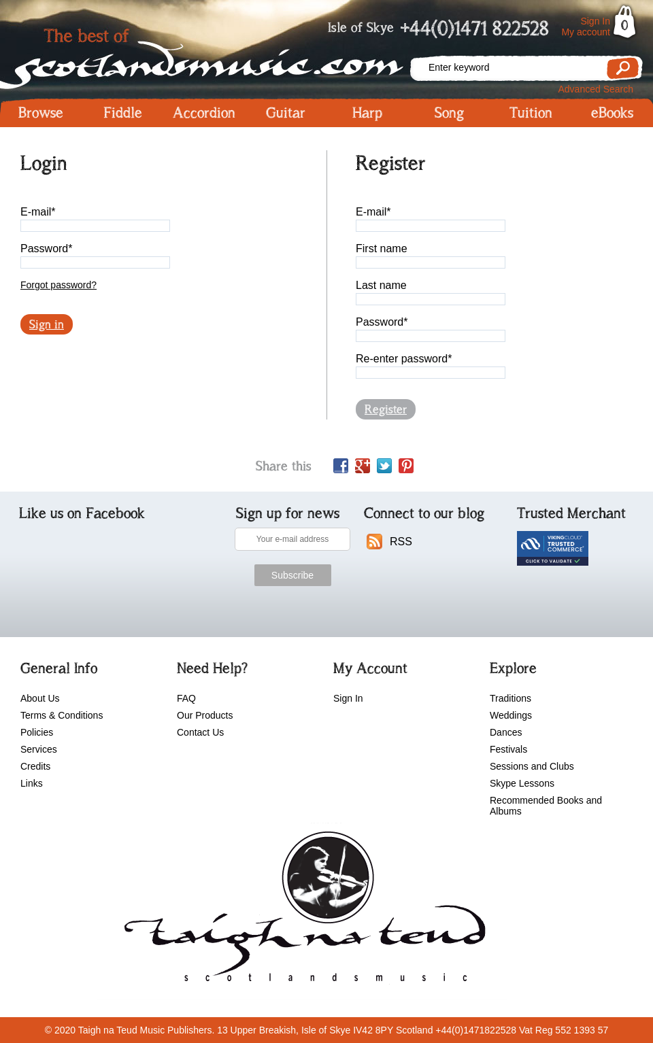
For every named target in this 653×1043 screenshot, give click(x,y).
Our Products (205, 715)
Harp (367, 113)
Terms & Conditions (61, 715)
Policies (36, 732)
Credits (35, 766)
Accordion (204, 113)
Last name (381, 285)
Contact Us (200, 732)
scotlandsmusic (302, 911)
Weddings (511, 715)
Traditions (510, 698)
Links (31, 783)
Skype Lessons (522, 783)
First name (381, 248)
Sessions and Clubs (532, 766)
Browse (40, 113)
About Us (40, 698)
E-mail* (38, 212)
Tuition (530, 113)
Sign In (595, 21)
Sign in (46, 324)
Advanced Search (595, 89)
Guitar (285, 113)
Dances (506, 732)
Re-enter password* (404, 358)
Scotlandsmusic (204, 55)
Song (449, 113)
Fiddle (122, 113)
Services (38, 749)
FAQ (186, 698)
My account (585, 32)
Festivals (508, 749)
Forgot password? (58, 284)
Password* (46, 248)
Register (386, 409)
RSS (401, 541)
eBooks (612, 113)
